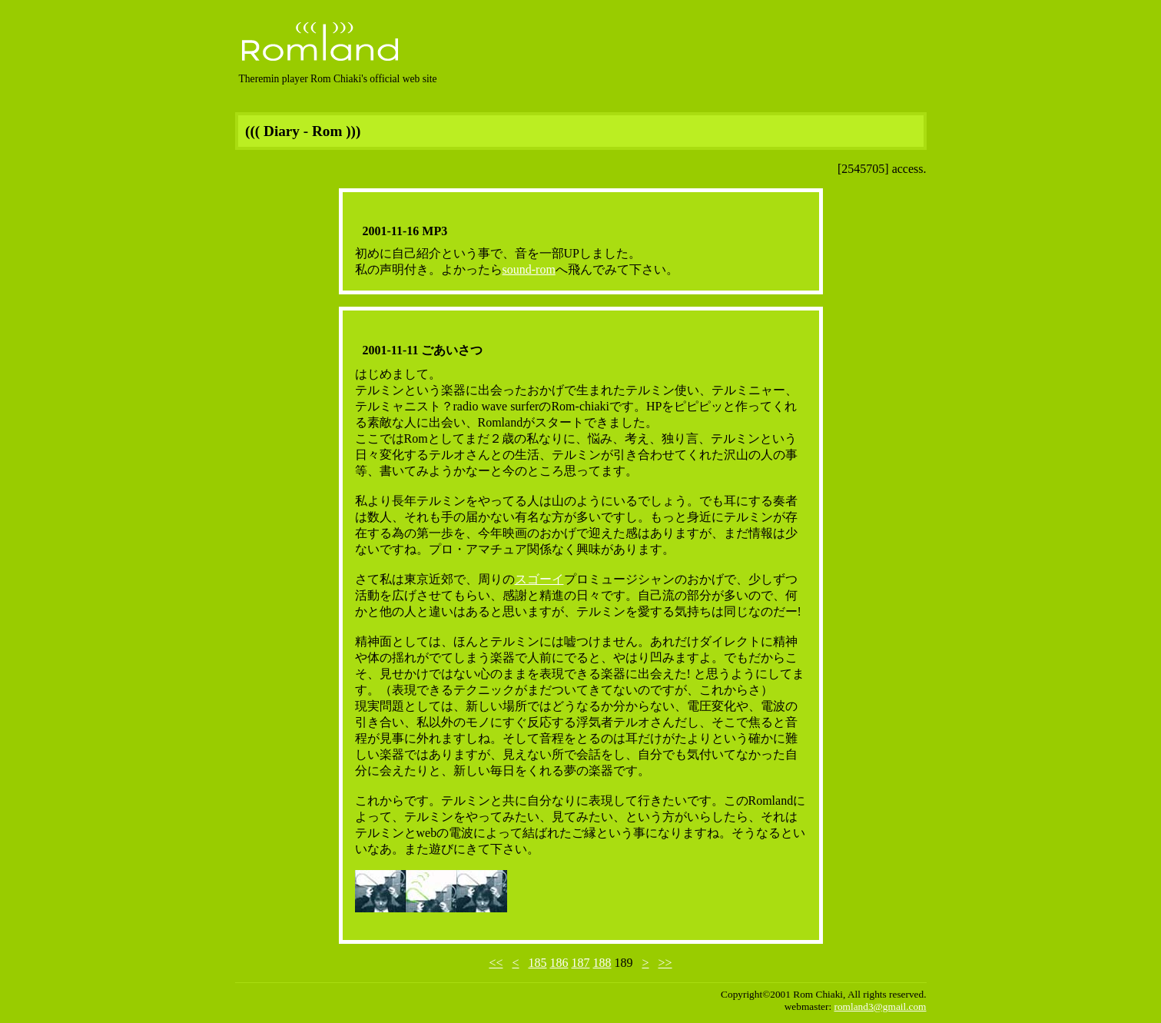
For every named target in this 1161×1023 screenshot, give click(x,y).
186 (559, 962)
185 (538, 962)
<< (496, 962)
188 (602, 962)
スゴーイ (539, 579)
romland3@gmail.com (880, 1006)
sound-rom (529, 269)
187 (581, 962)
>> (665, 962)
